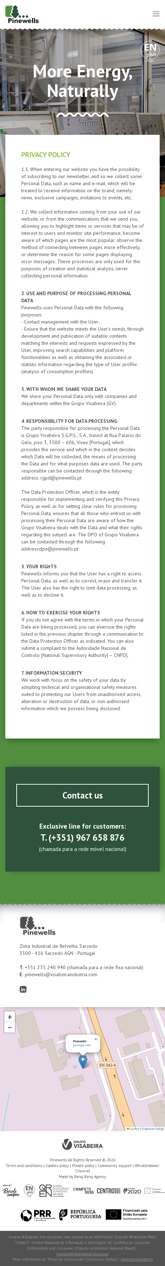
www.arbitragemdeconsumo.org (82, 1253)
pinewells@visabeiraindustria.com (61, 974)
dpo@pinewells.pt (58, 549)
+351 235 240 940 (46, 967)
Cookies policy (57, 1165)
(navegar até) (81, 1045)
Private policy (83, 1165)
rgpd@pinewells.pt (61, 478)
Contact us (82, 795)
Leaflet (133, 1128)
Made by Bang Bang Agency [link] (82, 1176)
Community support (115, 1165)
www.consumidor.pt (137, 1259)
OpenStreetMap (153, 1128)
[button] (82, 1062)
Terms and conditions (24, 1165)
